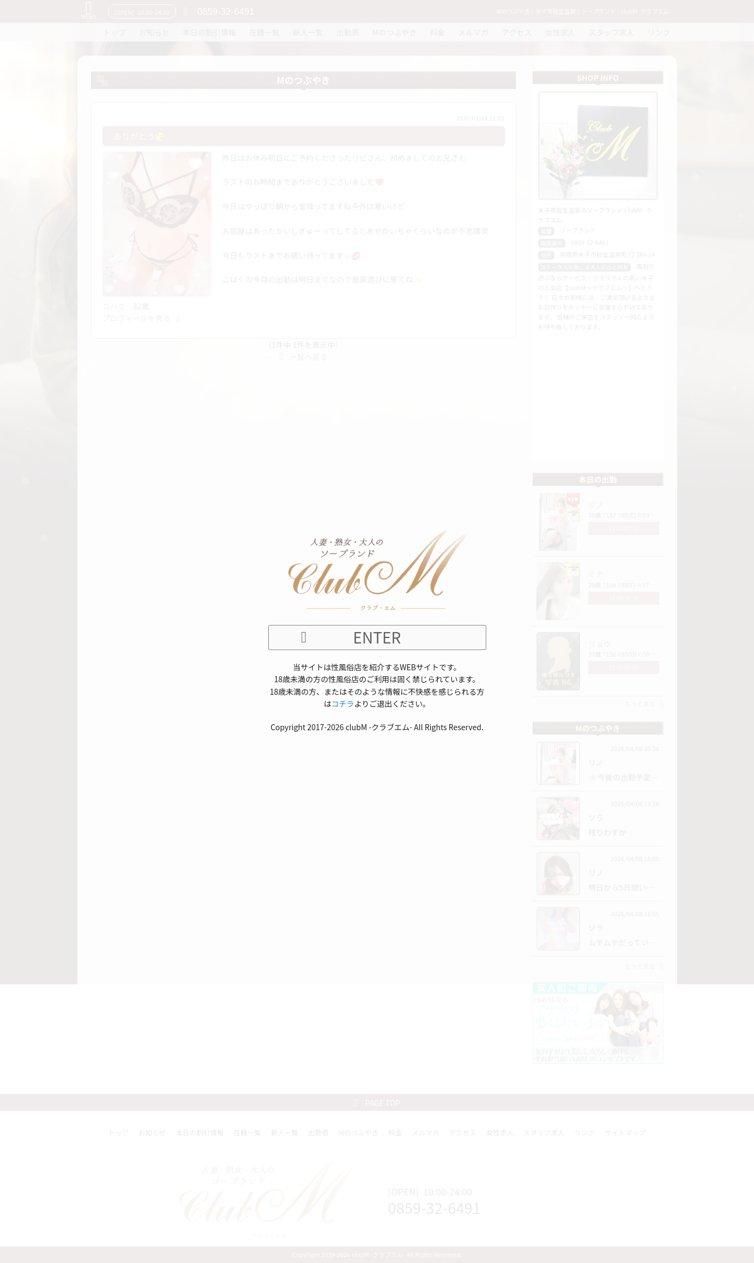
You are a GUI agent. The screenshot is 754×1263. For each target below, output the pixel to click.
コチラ (342, 703)
